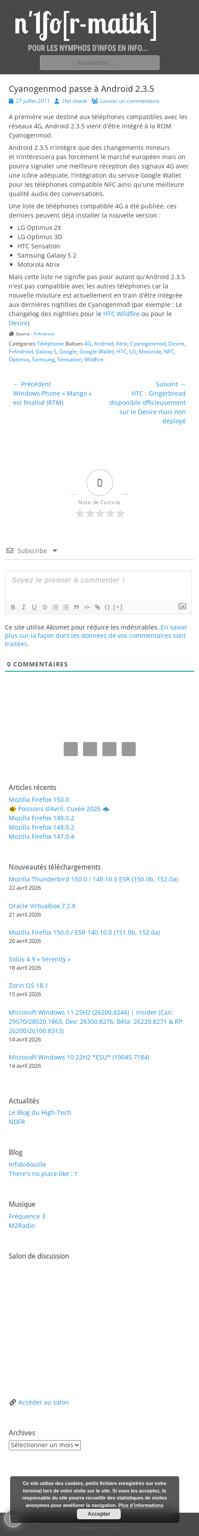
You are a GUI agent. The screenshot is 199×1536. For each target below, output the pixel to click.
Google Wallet (97, 351)
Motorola (150, 351)
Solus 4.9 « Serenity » (40, 959)
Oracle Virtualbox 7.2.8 (42, 906)
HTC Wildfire (121, 313)
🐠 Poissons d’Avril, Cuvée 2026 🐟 (59, 808)
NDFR (17, 1121)
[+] (118, 607)
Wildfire (93, 359)
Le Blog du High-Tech (40, 1112)
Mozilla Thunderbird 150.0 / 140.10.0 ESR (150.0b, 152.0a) (93, 879)
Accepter (98, 1514)
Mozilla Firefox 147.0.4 (41, 836)
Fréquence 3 (27, 1216)
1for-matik (74, 101)
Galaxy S (46, 351)
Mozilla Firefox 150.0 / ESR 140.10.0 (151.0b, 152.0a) (84, 932)
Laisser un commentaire (129, 101)
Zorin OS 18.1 (28, 985)
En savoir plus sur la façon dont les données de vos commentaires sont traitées (96, 635)
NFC (169, 351)
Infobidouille (27, 1164)
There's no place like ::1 (43, 1173)
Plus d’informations (140, 1505)
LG (133, 351)
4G (87, 343)
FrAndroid (44, 334)
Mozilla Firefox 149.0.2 (41, 818)
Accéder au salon (43, 1402)
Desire (18, 323)
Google (68, 351)
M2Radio (22, 1225)
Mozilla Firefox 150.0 (39, 799)
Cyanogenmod (148, 343)
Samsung (43, 359)
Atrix (121, 343)
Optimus (19, 359)
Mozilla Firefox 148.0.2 (41, 827)
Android (103, 343)
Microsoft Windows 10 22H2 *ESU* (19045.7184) (79, 1057)
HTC (121, 351)
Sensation (70, 359)
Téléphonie (50, 343)
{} (108, 607)
